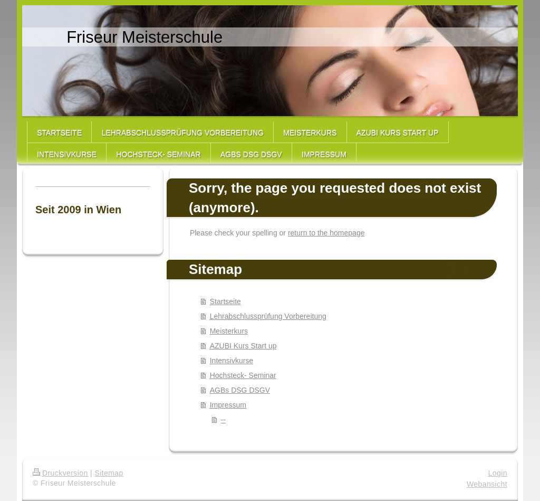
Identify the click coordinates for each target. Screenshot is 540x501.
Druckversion (60, 473)
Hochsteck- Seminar (243, 375)
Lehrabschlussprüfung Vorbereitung (268, 316)
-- (223, 419)
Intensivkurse (231, 360)
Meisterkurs (229, 331)
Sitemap (108, 473)
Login (497, 473)
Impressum (228, 405)
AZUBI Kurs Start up (243, 346)
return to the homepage (326, 233)
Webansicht (487, 484)
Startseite (225, 301)
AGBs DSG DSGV (240, 390)
